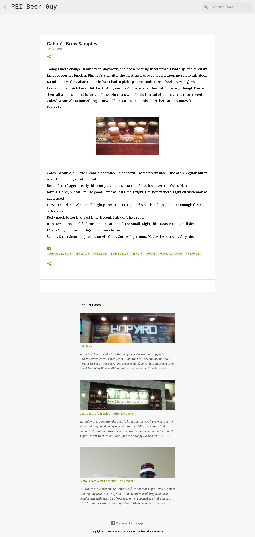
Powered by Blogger (127, 523)
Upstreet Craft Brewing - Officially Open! (106, 413)
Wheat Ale (193, 254)
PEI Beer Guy (34, 7)
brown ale (82, 254)
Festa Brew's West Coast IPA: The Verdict (106, 481)
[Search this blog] (231, 7)
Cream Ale (100, 254)
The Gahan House (171, 254)
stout (151, 254)
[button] (49, 56)
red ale (137, 254)
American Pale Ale (59, 254)
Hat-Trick (86, 346)
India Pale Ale (119, 254)
